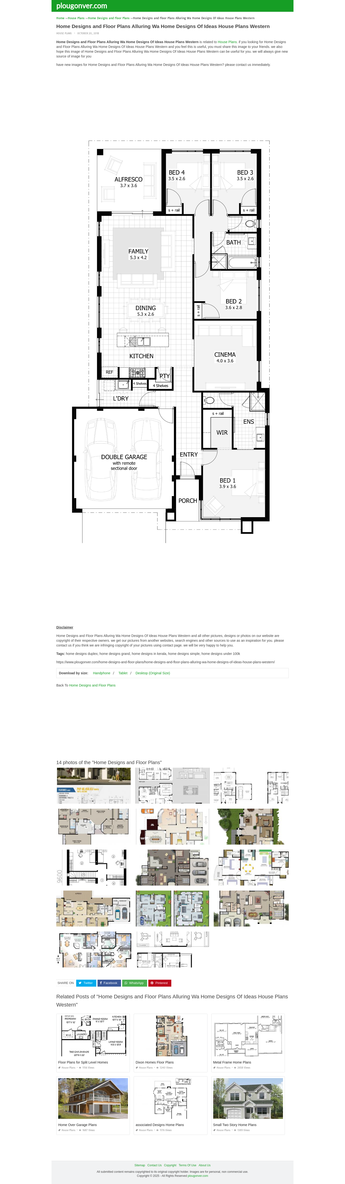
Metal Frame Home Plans (232, 1062)
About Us (204, 1165)
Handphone (101, 673)
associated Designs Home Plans (160, 1125)
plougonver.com (81, 5)
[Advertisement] (172, 104)
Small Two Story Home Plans (235, 1125)
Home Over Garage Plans (77, 1125)
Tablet (122, 673)
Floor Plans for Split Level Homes (83, 1062)
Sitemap (139, 1165)
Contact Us (154, 1165)
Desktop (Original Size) (153, 673)
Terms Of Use (187, 1165)
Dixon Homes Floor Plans (155, 1062)
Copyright (170, 1165)
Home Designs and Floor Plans (92, 685)
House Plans (64, 33)
